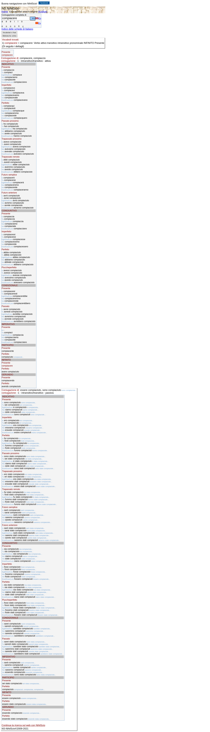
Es (38, 23)
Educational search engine (23, 11)
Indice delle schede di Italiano (17, 29)
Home (4, 11)
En (38, 18)
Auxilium (42, 11)
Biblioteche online (9, 36)
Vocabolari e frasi (9, 32)
